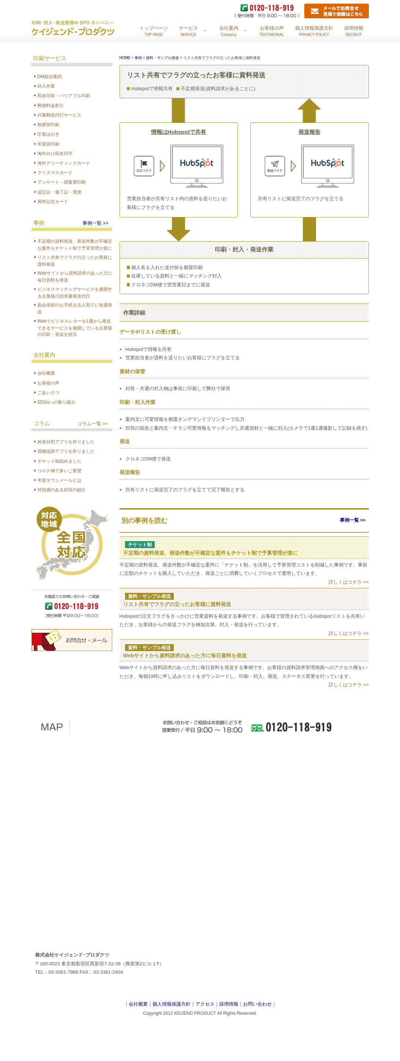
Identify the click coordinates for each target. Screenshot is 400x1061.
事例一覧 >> (95, 223)
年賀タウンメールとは (59, 480)
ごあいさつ (48, 392)
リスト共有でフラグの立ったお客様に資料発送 (177, 604)
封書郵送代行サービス (59, 115)
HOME (125, 58)
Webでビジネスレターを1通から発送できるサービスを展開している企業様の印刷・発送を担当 (74, 328)
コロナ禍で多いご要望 (59, 470)
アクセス (204, 1004)
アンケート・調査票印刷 (61, 182)
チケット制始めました (59, 461)
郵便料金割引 (50, 105)
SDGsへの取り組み (56, 402)
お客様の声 (48, 383)
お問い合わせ (257, 1004)
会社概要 (46, 373)
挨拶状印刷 (48, 124)
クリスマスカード (55, 172)
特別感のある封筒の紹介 (61, 489)
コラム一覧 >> (92, 423)
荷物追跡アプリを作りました (66, 451)
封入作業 (46, 86)
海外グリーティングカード (63, 163)
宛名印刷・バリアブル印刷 (63, 95)
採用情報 (228, 1004)
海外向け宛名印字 (55, 153)
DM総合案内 (49, 76)
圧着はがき (48, 134)
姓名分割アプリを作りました (66, 441)
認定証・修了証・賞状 (59, 192)
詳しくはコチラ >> (349, 582)
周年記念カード (52, 201)
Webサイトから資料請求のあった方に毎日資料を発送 (185, 655)
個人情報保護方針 (172, 1004)
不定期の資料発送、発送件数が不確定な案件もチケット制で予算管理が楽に (210, 553)
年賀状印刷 (48, 144)
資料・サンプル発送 (163, 58)
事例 (138, 58)
